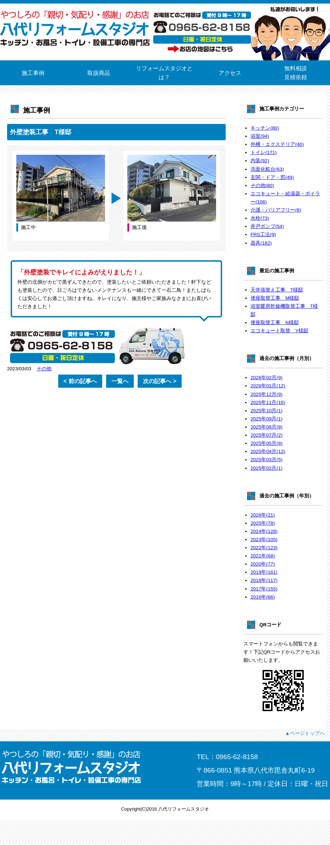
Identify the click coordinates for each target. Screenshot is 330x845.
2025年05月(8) (266, 443)
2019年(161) (264, 572)
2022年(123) (264, 547)
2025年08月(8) (266, 427)
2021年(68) (263, 555)
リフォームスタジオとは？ (164, 72)
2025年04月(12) (268, 451)
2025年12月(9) (266, 394)
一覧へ (119, 381)
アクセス (230, 73)
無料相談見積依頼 (295, 72)
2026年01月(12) (268, 385)
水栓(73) (260, 218)
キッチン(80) (265, 128)
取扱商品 (98, 73)
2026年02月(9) (266, 377)
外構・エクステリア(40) (277, 144)
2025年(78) (263, 523)
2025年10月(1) (266, 410)
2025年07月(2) (266, 435)
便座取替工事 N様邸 (275, 322)
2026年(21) (263, 515)
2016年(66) (263, 597)
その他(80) (262, 185)
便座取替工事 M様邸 (275, 298)
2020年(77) (263, 564)
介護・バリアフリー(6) (276, 210)
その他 (44, 368)
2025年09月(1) (266, 418)
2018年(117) (264, 580)
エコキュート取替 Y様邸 (279, 330)
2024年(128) (264, 531)
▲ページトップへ (305, 733)
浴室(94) (260, 136)
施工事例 (33, 73)
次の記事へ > (159, 381)
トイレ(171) (264, 152)
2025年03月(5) (266, 459)
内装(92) (260, 160)
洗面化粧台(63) (267, 169)
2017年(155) (264, 589)
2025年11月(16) (268, 402)
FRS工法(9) (263, 234)
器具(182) (261, 243)
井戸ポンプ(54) (267, 226)
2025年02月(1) (266, 468)
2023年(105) (264, 539)
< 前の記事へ (80, 381)
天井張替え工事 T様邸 (277, 290)
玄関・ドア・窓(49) (272, 177)
